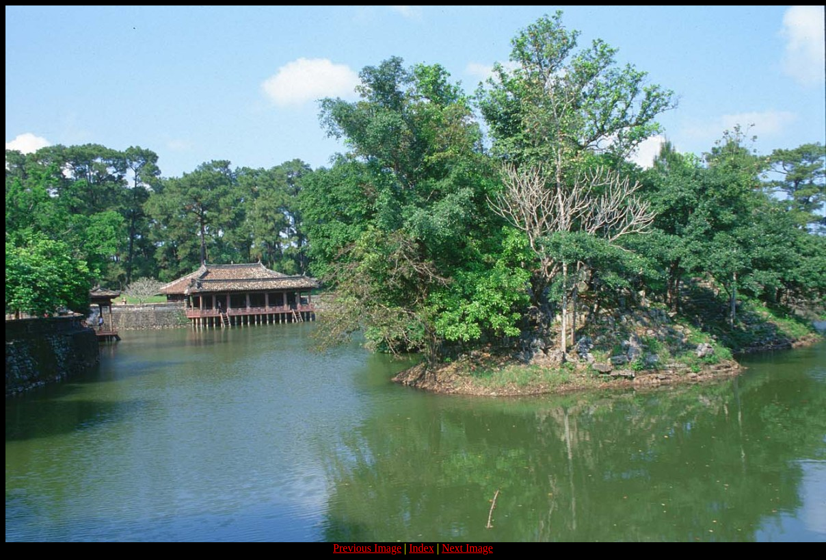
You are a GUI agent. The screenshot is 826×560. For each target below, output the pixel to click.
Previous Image (367, 548)
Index (421, 548)
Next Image (467, 548)
